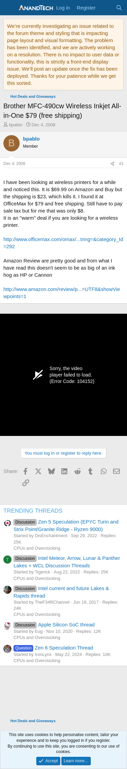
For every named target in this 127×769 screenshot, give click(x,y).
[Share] (112, 164)
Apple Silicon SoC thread (54, 624)
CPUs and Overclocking (37, 548)
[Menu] (9, 8)
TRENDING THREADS (32, 511)
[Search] (119, 7)
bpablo (15, 124)
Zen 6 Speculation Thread (53, 648)
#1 (121, 163)
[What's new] (105, 7)
